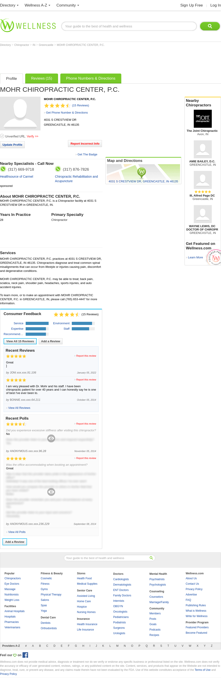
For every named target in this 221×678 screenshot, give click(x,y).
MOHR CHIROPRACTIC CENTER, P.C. (80, 45)
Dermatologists (122, 584)
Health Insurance (87, 624)
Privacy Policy (194, 589)
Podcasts (154, 629)
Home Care (84, 601)
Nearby (203, 102)
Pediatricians (121, 617)
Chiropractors (13, 578)
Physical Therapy (51, 594)
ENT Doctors (121, 590)
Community (66, 5)
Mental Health (158, 573)
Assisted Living (86, 595)
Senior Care (84, 590)
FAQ (188, 600)
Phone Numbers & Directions (90, 78)
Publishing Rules (196, 605)
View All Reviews (20, 341)
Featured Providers (197, 627)
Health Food (84, 578)
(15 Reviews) (80, 105)
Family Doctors (122, 595)
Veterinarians (12, 627)
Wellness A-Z (36, 5)
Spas (44, 605)
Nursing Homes (86, 612)
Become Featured (196, 632)
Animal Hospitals (15, 611)
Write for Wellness (196, 616)
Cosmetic (46, 578)
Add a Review (50, 341)
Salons (45, 600)
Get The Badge (87, 154)
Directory (7, 5)
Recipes (154, 635)
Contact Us (192, 583)
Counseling (156, 591)
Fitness (45, 583)
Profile (11, 78)
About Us (191, 578)
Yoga (44, 610)
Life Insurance (85, 629)
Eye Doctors (12, 583)
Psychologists (157, 584)
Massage (10, 589)
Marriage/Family (159, 602)
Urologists (119, 633)
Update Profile (12, 144)
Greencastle (46, 45)
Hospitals (10, 616)
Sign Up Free (191, 5)
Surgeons (119, 627)
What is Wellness (196, 610)
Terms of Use (203, 669)
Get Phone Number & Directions (67, 112)
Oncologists (120, 611)
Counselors (156, 596)
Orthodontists (49, 628)
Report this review (86, 355)
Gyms (44, 589)
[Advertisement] (82, 59)
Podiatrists (119, 622)
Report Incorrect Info (84, 143)
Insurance (83, 618)
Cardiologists (121, 579)
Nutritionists (12, 594)
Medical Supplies (87, 583)
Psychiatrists (157, 579)
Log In (215, 5)
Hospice (82, 606)
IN (34, 45)
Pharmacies (12, 622)
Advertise (191, 594)
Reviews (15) (41, 78)
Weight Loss (12, 600)
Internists (118, 600)
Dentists (45, 622)
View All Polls (16, 532)
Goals (152, 624)
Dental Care (48, 617)
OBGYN (118, 606)
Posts (152, 618)
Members (155, 613)
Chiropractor (22, 45)
